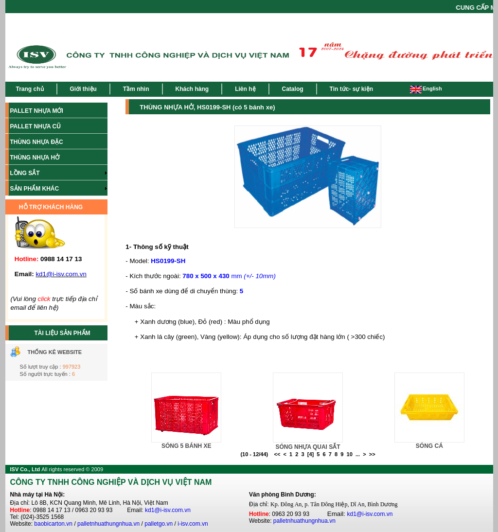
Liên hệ (245, 89)
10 (350, 454)
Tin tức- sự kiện (351, 89)
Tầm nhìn (136, 89)
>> (372, 454)
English (426, 88)
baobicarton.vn (53, 523)
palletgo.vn (158, 523)
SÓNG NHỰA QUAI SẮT (307, 446)
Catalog (292, 89)
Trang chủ (30, 89)
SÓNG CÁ (429, 446)
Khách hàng (192, 89)
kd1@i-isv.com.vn (168, 510)
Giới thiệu (83, 89)
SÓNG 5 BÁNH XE (186, 446)
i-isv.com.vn (193, 523)
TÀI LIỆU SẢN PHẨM (62, 333)
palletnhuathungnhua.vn (108, 523)
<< (277, 454)
